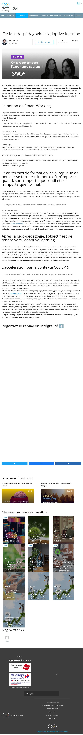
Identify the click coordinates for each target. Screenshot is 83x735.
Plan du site (52, 719)
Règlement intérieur (52, 710)
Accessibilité (52, 713)
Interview (34, 15)
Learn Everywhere (16, 293)
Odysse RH (68, 15)
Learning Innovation (51, 15)
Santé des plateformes (52, 716)
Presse (79, 15)
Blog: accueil (7, 15)
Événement (22, 15)
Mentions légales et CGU (52, 703)
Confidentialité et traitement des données (52, 706)
